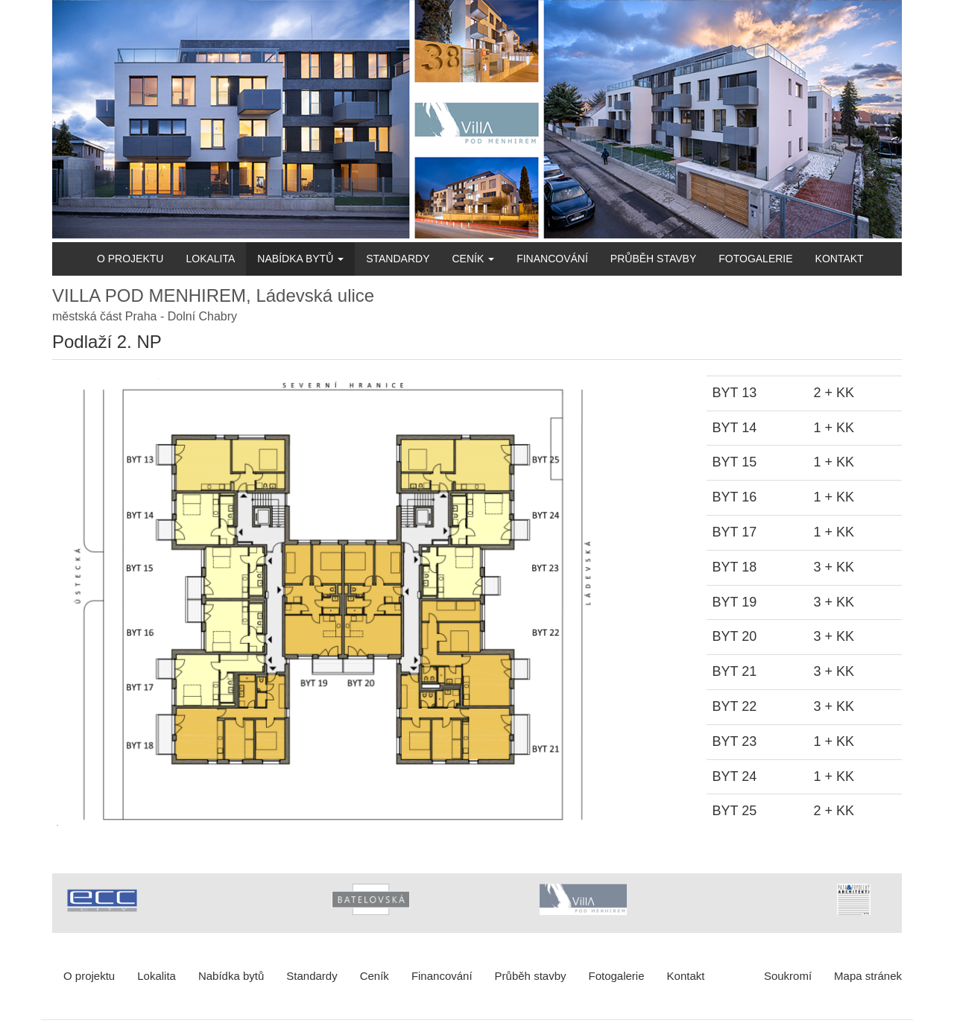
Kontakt (839, 259)
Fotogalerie (755, 259)
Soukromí (788, 975)
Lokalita (210, 259)
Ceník (473, 259)
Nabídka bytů (300, 259)
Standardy (397, 259)
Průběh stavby (653, 259)
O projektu (130, 259)
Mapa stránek (868, 975)
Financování (552, 259)
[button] (368, 602)
